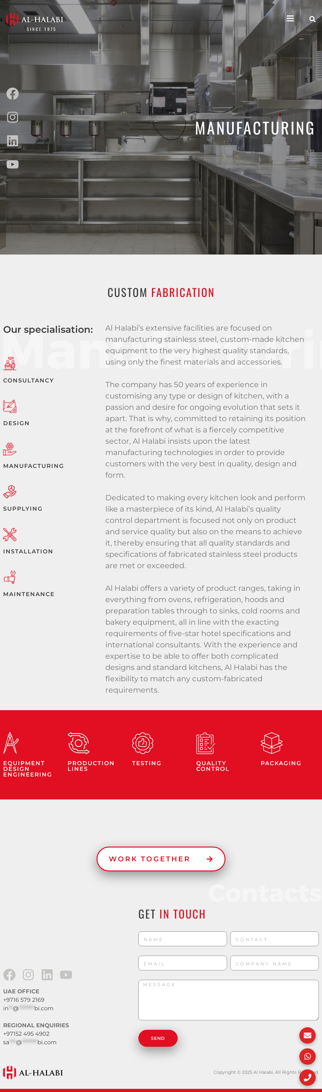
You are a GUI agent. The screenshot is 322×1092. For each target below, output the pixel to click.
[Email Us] (306, 1029)
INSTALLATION (28, 551)
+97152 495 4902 (26, 1033)
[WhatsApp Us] (306, 1052)
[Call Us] (306, 1076)
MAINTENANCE (29, 594)
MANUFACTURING (33, 466)
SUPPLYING (23, 508)
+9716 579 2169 (23, 999)
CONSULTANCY (28, 380)
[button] (312, 19)
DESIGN (16, 423)
